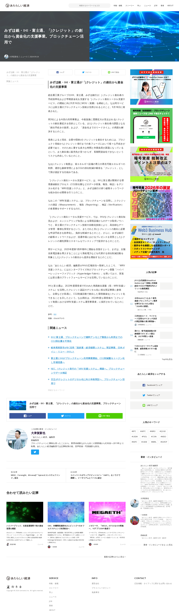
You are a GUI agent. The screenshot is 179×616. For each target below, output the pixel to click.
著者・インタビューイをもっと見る (158, 544)
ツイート (88, 72)
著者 (162, 5)
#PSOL (144, 436)
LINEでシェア (152, 405)
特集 (146, 292)
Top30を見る (167, 359)
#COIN (153, 436)
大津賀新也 (38, 433)
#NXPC (134, 442)
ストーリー (129, 5)
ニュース (147, 5)
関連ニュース (12, 81)
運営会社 (95, 583)
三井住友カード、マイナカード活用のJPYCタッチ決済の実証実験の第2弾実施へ (146, 319)
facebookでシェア (154, 385)
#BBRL (153, 442)
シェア (62, 72)
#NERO (153, 431)
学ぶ (139, 5)
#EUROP (164, 442)
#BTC (134, 431)
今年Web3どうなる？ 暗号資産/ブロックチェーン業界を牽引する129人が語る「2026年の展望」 (146, 302)
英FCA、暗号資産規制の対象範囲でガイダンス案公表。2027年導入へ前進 (145, 334)
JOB (155, 5)
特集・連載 (118, 5)
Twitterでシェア (153, 395)
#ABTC (143, 431)
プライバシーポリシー (101, 588)
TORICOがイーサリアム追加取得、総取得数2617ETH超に (146, 349)
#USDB (144, 442)
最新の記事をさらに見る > (115, 556)
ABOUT (170, 5)
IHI (55, 314)
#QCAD (163, 431)
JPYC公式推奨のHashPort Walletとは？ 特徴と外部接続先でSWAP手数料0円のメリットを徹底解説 (146, 284)
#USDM (135, 436)
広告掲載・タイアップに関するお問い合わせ (153, 583)
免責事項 (95, 592)
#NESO (163, 436)
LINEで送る (115, 72)
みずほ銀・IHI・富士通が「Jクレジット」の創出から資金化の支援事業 (23, 74)
